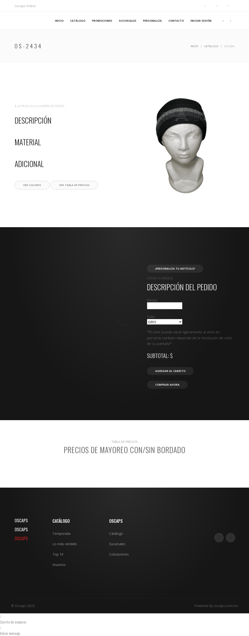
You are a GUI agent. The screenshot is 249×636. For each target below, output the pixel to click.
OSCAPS (21, 520)
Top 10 (57, 554)
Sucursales (117, 544)
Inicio (194, 46)
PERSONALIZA (152, 20)
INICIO (59, 20)
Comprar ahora (167, 400)
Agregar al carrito (170, 387)
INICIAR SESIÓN (200, 20)
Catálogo (211, 46)
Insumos (59, 564)
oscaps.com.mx (226, 605)
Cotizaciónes (119, 554)
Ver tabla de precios (74, 201)
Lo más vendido (64, 544)
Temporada (61, 533)
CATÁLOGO (77, 20)
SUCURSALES (127, 20)
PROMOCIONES (102, 20)
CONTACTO (176, 20)
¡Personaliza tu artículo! (175, 284)
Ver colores (32, 201)
